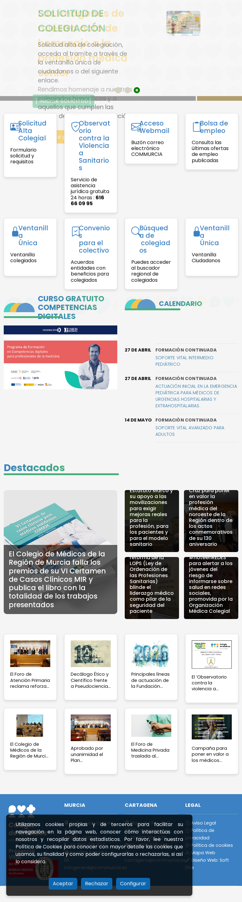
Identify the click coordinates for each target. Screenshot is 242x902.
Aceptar (63, 883)
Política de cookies (209, 845)
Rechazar (96, 883)
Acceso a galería (59, 136)
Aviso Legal (200, 823)
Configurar (133, 883)
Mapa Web (200, 853)
